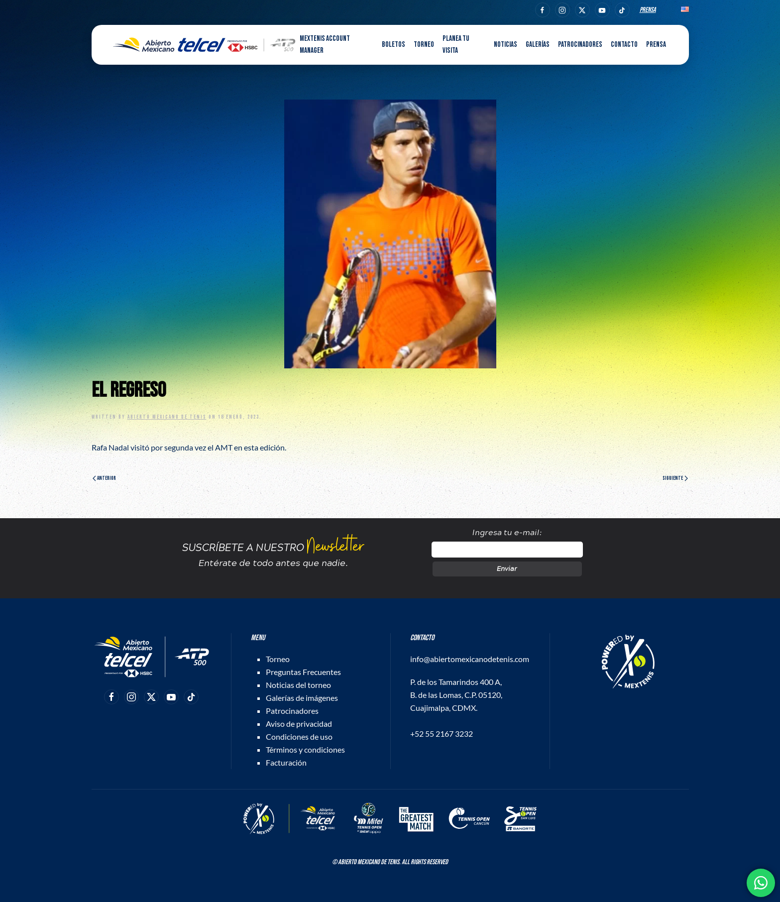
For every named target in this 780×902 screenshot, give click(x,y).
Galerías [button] (538, 44)
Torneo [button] (424, 44)
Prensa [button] (656, 44)
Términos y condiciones (305, 749)
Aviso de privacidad (299, 723)
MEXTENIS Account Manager (325, 44)
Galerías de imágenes (302, 697)
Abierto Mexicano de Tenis (167, 417)
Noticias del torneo (298, 684)
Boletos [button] (393, 44)
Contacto (624, 44)
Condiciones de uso (299, 736)
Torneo (278, 659)
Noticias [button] (505, 44)
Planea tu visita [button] (456, 44)
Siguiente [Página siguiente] (675, 478)
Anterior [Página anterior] (104, 478)
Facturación (286, 762)
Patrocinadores (580, 44)
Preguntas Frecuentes (303, 671)
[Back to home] (204, 44)
